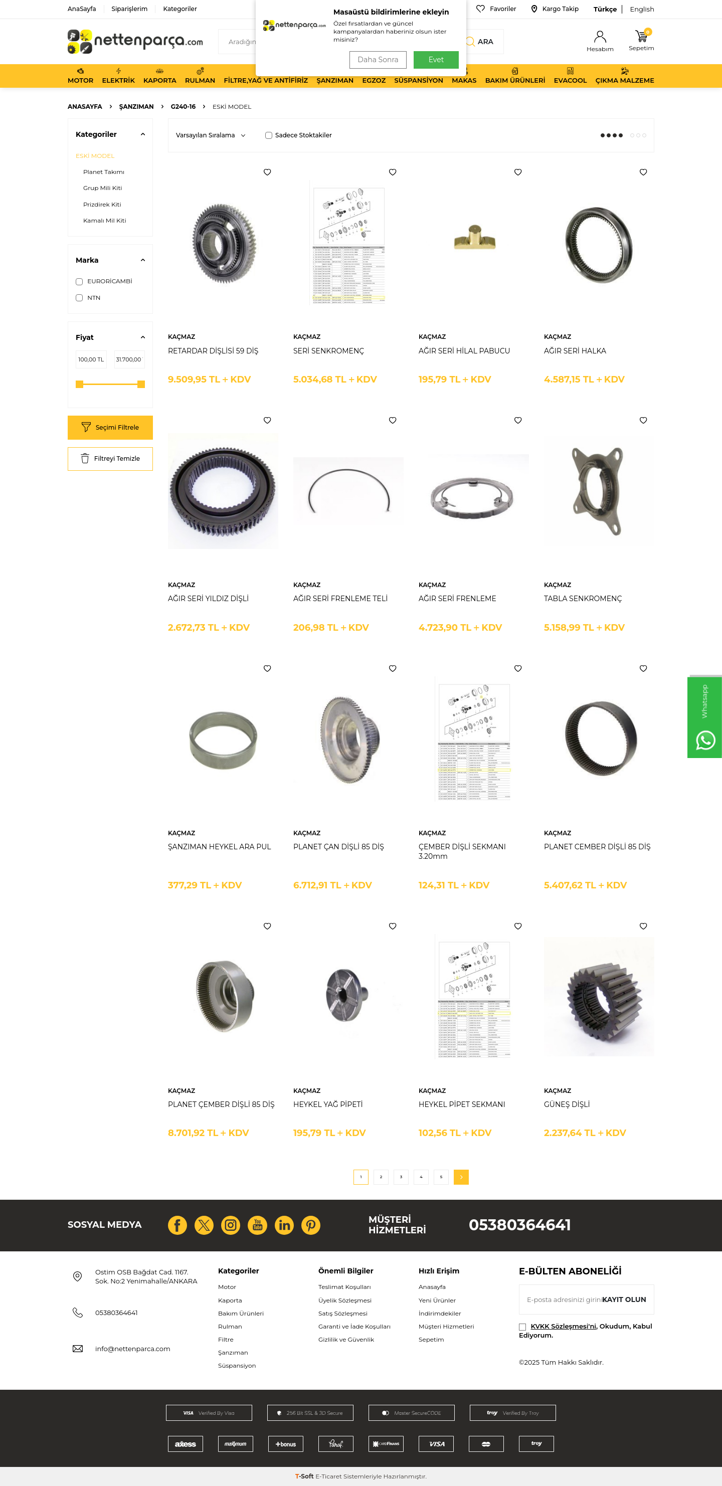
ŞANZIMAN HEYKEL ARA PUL (219, 846)
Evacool (570, 75)
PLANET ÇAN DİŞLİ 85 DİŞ (338, 846)
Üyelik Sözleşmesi (345, 1300)
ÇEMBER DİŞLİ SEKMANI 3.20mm (462, 851)
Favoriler (496, 9)
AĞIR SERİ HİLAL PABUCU (464, 350)
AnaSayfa (82, 9)
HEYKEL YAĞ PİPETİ (328, 1104)
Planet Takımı (103, 171)
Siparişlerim (130, 9)
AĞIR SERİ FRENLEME (457, 598)
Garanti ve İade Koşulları (354, 1326)
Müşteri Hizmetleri (446, 1326)
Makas (464, 75)
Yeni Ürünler (437, 1300)
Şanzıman (334, 75)
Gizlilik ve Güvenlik (346, 1339)
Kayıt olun (624, 1299)
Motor (80, 75)
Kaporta (159, 75)
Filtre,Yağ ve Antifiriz (266, 75)
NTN (88, 298)
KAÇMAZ (181, 336)
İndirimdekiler (440, 1313)
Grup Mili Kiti (102, 188)
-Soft (305, 1476)
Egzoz (374, 75)
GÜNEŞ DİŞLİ (567, 1104)
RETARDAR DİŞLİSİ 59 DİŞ (213, 350)
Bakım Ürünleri (515, 75)
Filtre (226, 1339)
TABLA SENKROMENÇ (583, 598)
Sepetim (431, 1339)
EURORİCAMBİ (104, 281)
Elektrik (118, 75)
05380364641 (520, 1225)
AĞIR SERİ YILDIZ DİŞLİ (208, 598)
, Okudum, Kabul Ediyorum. (585, 1330)
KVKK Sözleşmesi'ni (563, 1326)
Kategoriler (180, 9)
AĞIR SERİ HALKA (575, 350)
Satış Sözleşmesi (343, 1313)
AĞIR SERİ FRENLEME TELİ (340, 598)
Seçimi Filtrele (110, 428)
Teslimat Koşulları (344, 1286)
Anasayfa (85, 106)
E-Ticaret (328, 1476)
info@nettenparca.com (132, 1349)
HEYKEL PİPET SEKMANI (462, 1104)
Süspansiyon (419, 75)
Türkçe (605, 9)
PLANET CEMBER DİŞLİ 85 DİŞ (597, 846)
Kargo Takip (555, 9)
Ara (479, 42)
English (642, 9)
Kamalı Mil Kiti (104, 220)
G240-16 (183, 106)
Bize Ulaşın (438, 9)
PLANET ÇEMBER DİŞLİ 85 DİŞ (221, 1104)
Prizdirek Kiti (102, 204)
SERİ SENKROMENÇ (328, 350)
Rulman (200, 75)
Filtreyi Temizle (110, 459)
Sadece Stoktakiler (298, 135)
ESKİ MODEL (95, 155)
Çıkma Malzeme (625, 75)
